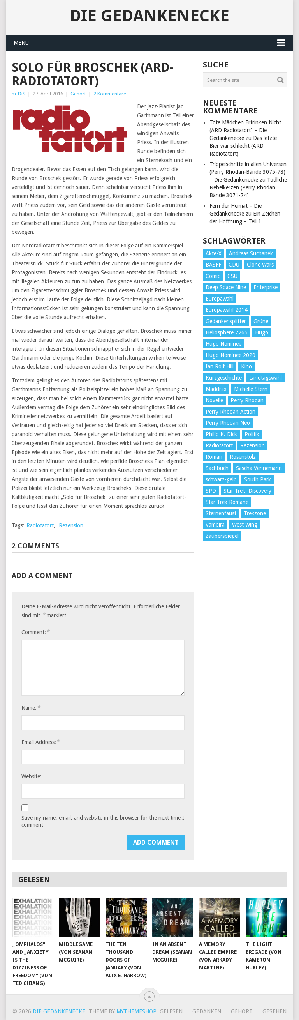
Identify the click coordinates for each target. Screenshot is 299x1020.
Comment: (35, 632)
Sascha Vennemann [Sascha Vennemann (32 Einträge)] (259, 468)
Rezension (71, 525)
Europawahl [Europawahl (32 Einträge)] (220, 298)
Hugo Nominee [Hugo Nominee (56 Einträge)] (223, 344)
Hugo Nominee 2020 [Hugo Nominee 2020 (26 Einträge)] (230, 355)
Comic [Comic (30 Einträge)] (213, 276)
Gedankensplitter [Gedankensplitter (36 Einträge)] (226, 321)
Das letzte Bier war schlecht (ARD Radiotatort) (243, 146)
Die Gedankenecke (149, 16)
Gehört (78, 94)
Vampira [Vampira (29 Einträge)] (215, 524)
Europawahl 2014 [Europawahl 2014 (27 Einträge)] (227, 310)
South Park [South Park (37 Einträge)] (257, 479)
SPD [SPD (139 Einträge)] (211, 491)
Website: (31, 776)
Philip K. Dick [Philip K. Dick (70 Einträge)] (221, 434)
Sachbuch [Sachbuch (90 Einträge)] (217, 468)
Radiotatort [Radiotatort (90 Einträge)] (219, 445)
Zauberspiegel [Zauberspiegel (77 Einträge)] (222, 536)
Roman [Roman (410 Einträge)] (214, 457)
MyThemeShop (136, 1011)
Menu (21, 43)
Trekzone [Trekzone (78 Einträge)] (255, 513)
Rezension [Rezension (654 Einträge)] (252, 445)
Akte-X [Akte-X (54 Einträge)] (214, 253)
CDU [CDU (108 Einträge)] (234, 265)
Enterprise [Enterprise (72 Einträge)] (265, 287)
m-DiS (18, 94)
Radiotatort (40, 525)
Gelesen (171, 1011)
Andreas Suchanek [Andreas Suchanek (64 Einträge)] (251, 253)
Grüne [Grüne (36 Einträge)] (260, 321)
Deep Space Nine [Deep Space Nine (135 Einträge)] (226, 287)
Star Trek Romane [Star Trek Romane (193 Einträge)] (227, 502)
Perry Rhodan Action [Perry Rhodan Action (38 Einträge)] (230, 411)
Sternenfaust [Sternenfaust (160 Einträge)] (221, 513)
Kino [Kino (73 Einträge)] (246, 366)
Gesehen (274, 1011)
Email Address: (40, 742)
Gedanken (206, 1011)
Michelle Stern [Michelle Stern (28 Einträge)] (250, 389)
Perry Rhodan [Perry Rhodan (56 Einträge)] (247, 400)
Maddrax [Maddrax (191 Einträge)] (216, 389)
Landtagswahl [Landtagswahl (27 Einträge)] (265, 378)
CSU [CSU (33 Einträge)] (232, 276)
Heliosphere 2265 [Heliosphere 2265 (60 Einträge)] (227, 332)
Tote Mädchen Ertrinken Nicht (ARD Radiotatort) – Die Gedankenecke (245, 130)
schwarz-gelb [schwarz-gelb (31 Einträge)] (221, 479)
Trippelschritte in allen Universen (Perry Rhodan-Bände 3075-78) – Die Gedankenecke (248, 172)
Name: (30, 707)
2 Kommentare (109, 94)
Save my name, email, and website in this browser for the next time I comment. (102, 821)
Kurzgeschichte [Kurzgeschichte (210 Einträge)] (224, 378)
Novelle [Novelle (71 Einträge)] (214, 400)
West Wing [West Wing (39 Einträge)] (244, 524)
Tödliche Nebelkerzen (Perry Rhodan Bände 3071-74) (248, 187)
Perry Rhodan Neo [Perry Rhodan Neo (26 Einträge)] (228, 423)
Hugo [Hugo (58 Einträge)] (261, 332)
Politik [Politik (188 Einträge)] (251, 434)
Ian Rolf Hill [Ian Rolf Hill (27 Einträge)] (220, 366)
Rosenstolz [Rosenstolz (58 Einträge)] (243, 457)
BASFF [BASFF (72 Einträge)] (213, 265)
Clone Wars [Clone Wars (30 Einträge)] (260, 265)
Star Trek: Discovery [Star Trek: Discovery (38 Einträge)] (247, 491)
